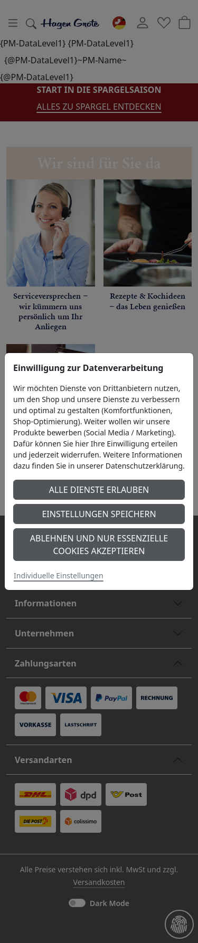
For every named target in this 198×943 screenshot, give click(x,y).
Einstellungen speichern (99, 514)
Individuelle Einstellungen (58, 575)
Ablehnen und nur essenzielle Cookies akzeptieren (99, 544)
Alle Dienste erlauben (99, 490)
